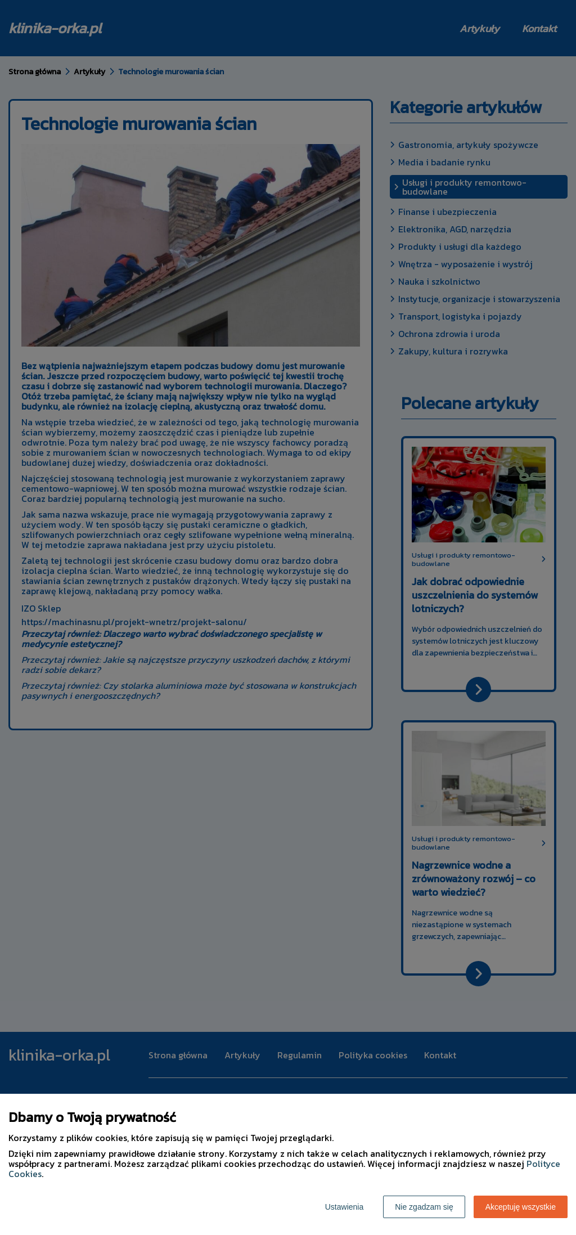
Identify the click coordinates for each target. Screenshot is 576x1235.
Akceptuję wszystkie (520, 1206)
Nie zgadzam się (424, 1206)
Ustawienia (344, 1206)
